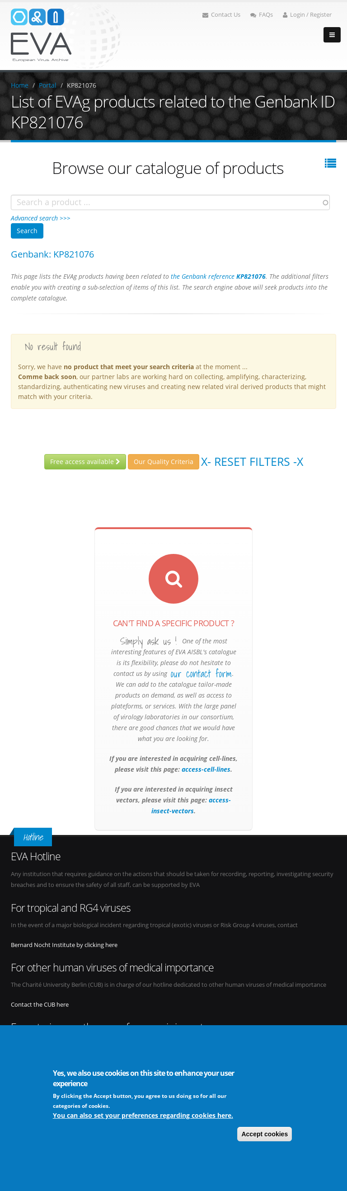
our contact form (201, 673)
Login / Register (307, 15)
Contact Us (221, 15)
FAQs (261, 15)
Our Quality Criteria (163, 461)
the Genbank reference (218, 276)
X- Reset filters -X (252, 461)
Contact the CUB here (40, 1004)
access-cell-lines (205, 769)
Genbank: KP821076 (52, 254)
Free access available (85, 461)
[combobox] (170, 202)
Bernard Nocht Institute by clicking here (64, 945)
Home (19, 85)
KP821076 (81, 85)
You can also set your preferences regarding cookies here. (143, 1115)
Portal (47, 85)
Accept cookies (264, 1134)
